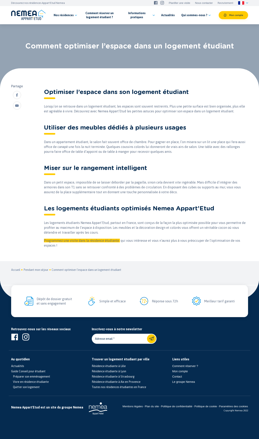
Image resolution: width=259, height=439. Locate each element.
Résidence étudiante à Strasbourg (113, 376)
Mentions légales (133, 406)
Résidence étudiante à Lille (109, 366)
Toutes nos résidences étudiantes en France (119, 387)
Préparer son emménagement (30, 376)
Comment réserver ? (185, 366)
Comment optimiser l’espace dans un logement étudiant (86, 269)
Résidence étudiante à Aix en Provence (116, 381)
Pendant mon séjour (35, 269)
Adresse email (104, 338)
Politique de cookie (205, 406)
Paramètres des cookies (233, 406)
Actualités (17, 366)
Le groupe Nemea (183, 381)
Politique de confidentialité (176, 406)
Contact (177, 376)
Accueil (15, 269)
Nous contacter (204, 3)
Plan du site (152, 406)
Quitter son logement (25, 387)
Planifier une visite (179, 3)
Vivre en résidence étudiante (30, 381)
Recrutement (225, 3)
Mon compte (180, 371)
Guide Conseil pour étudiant (28, 371)
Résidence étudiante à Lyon (109, 371)
